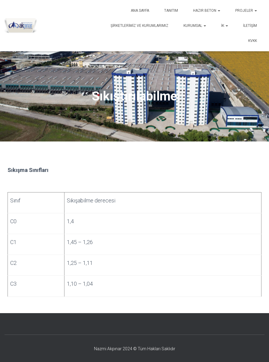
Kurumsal (194, 26)
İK (224, 26)
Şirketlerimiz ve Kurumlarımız (139, 26)
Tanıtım (171, 10)
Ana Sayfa (140, 10)
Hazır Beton (206, 10)
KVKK (252, 41)
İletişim (250, 26)
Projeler (246, 10)
